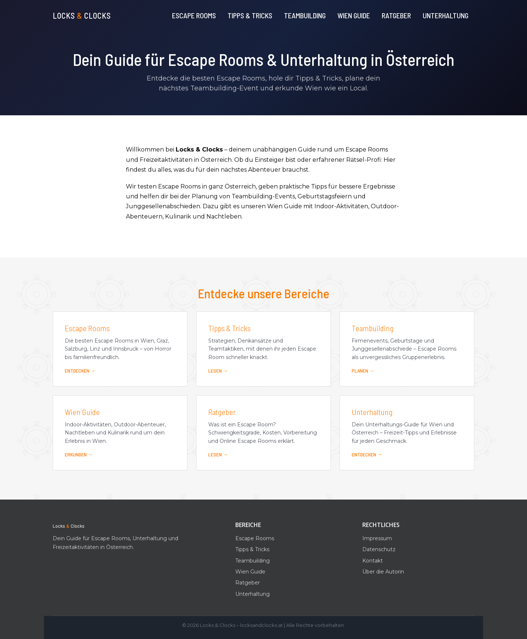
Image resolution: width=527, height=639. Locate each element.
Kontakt (372, 560)
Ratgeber (396, 15)
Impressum (377, 538)
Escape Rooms (194, 15)
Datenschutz (379, 549)
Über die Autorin (383, 571)
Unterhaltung (445, 15)
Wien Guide (353, 15)
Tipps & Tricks (250, 15)
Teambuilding (305, 15)
